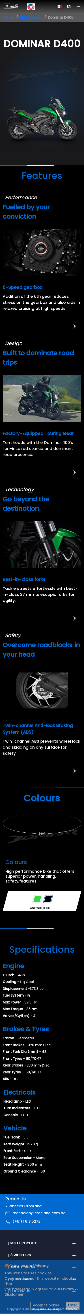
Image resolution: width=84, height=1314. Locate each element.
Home (9, 18)
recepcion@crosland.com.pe (39, 1213)
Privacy (68, 1289)
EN (69, 6)
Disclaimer (14, 1295)
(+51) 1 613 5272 (27, 1222)
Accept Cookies (46, 1305)
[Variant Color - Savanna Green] (37, 899)
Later (72, 1305)
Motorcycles (31, 18)
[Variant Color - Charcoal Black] (48, 899)
